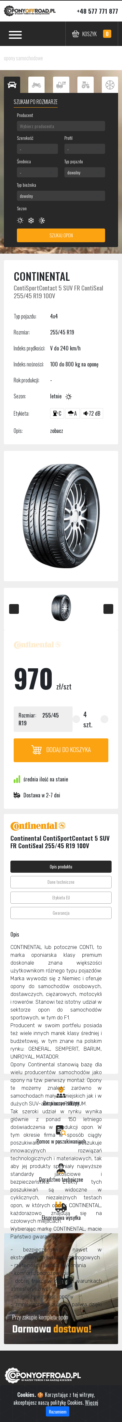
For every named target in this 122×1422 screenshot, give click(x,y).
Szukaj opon (61, 235)
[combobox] (61, 126)
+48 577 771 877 (97, 11)
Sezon (22, 208)
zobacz (56, 431)
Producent (25, 114)
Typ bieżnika (26, 184)
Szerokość (25, 137)
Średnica (24, 161)
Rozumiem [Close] (57, 1416)
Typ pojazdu (73, 161)
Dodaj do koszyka (61, 749)
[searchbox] (61, 126)
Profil (68, 137)
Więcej (91, 1407)
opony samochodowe (23, 58)
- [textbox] (20, 148)
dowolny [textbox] (73, 172)
